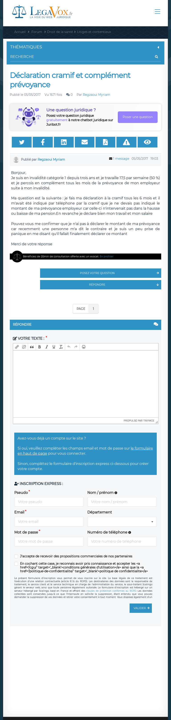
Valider (143, 608)
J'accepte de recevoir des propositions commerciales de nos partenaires (76, 556)
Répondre (125, 284)
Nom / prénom (102, 493)
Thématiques (85, 46)
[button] (17, 347)
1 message (121, 159)
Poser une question (138, 117)
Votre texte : (29, 338)
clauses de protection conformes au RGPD (111, 590)
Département (99, 512)
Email (19, 512)
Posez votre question (120, 273)
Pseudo (21, 493)
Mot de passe (26, 532)
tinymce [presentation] (149, 420)
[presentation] (17, 347)
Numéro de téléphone (109, 532)
